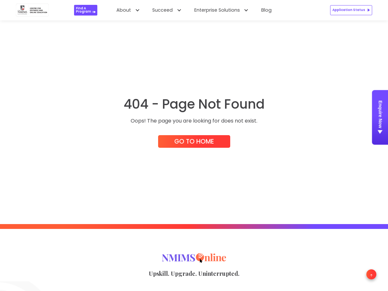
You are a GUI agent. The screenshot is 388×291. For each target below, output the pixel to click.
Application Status (351, 10)
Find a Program (86, 10)
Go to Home (194, 141)
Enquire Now (380, 119)
